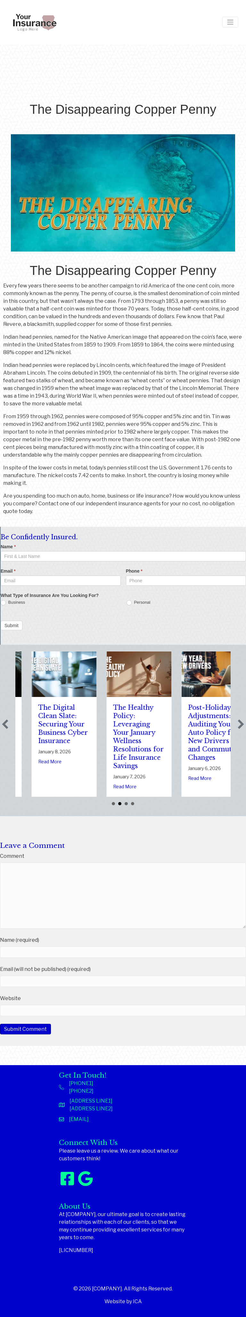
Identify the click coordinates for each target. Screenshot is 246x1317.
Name (8, 546)
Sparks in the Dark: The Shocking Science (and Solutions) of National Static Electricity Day (43, 732)
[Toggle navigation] (230, 22)
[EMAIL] (79, 1119)
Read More (31, 778)
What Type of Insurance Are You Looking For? (50, 595)
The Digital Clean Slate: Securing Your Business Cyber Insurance (119, 724)
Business (13, 602)
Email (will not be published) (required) (45, 969)
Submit (11, 625)
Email (8, 571)
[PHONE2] (81, 1091)
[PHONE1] (81, 1083)
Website (10, 998)
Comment (12, 856)
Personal (139, 602)
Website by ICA (123, 1301)
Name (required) (19, 940)
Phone (134, 571)
